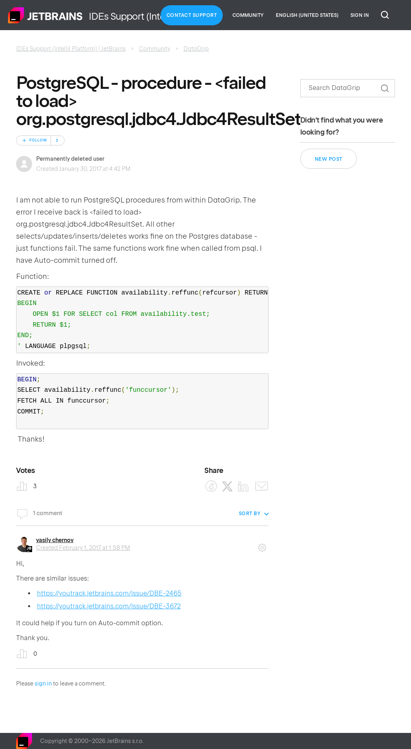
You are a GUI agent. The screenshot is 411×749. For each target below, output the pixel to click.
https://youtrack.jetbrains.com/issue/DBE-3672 (109, 606)
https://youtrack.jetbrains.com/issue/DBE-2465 (109, 593)
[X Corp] (227, 486)
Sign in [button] (359, 15)
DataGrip (196, 48)
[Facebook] (211, 486)
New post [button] (328, 159)
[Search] (347, 88)
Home (45, 15)
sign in (43, 683)
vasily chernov (54, 540)
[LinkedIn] (243, 486)
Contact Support (192, 15)
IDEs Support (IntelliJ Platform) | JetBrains (71, 48)
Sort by (250, 513)
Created (83, 547)
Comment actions (262, 545)
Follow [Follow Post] (38, 140)
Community (248, 15)
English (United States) (307, 15)
